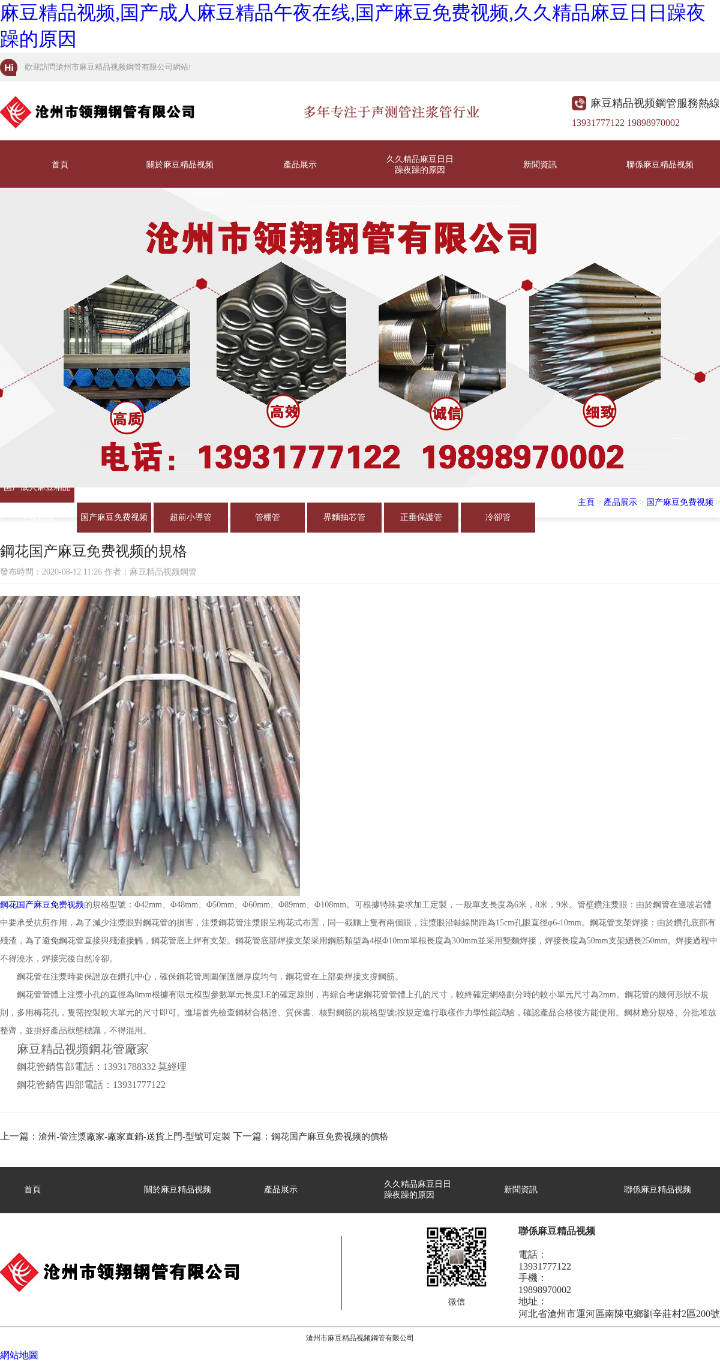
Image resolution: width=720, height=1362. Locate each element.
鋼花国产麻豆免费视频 (42, 904)
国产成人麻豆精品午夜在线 (37, 493)
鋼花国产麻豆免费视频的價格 (329, 1136)
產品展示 (300, 164)
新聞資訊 (540, 164)
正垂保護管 (421, 517)
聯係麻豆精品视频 (660, 164)
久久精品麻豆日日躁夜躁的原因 (420, 165)
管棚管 (267, 517)
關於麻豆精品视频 (180, 164)
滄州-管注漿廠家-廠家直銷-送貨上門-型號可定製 (134, 1136)
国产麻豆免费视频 (114, 517)
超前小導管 (191, 517)
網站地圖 (19, 1355)
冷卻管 (498, 517)
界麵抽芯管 (344, 517)
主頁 (586, 502)
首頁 (60, 164)
